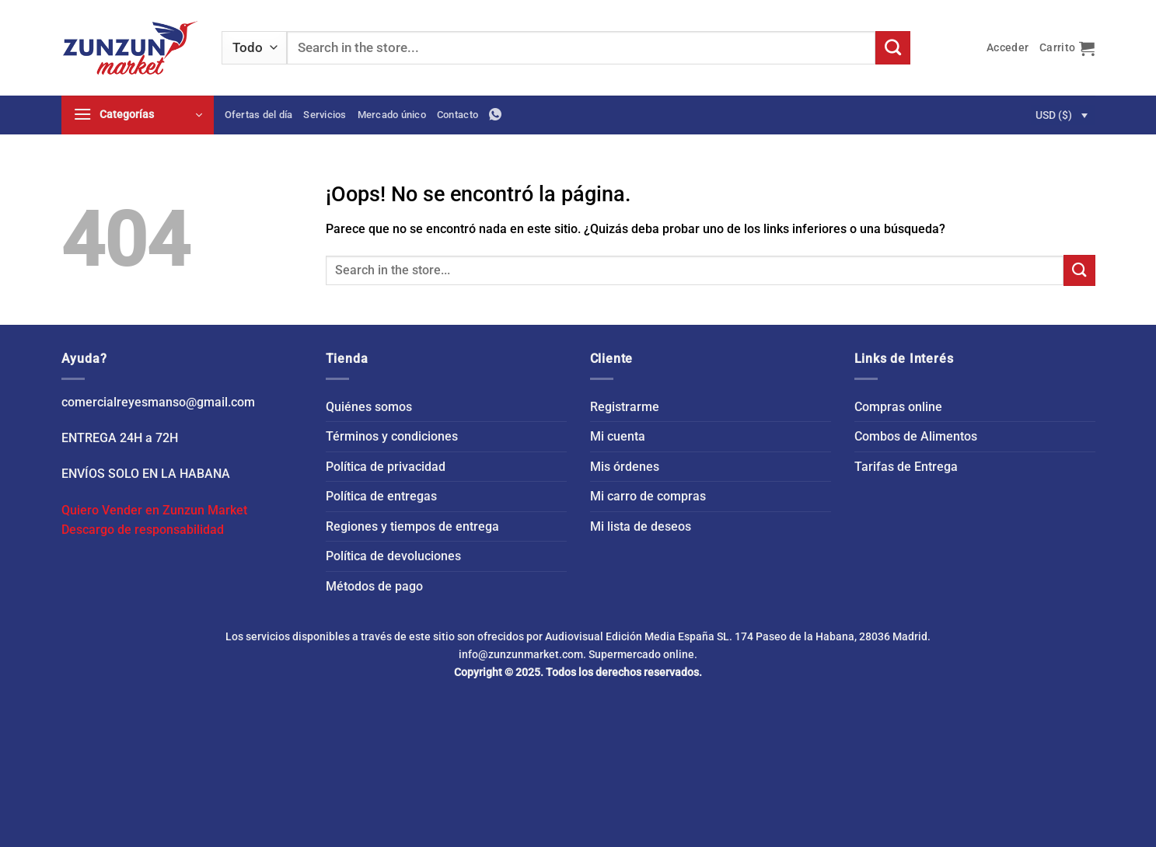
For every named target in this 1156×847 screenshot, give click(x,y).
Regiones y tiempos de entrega (412, 526)
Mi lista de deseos (640, 526)
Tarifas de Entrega (906, 466)
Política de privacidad (385, 466)
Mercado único (392, 114)
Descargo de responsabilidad (142, 529)
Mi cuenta (617, 436)
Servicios (324, 114)
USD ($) (1054, 115)
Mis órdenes (624, 466)
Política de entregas (381, 496)
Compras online (898, 406)
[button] (1008, 47)
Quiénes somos (369, 406)
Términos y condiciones (392, 436)
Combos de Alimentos (915, 436)
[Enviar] (892, 48)
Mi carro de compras (648, 496)
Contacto (457, 114)
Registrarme (624, 406)
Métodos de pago (374, 586)
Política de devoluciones (393, 556)
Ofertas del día (259, 114)
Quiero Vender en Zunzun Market (154, 510)
